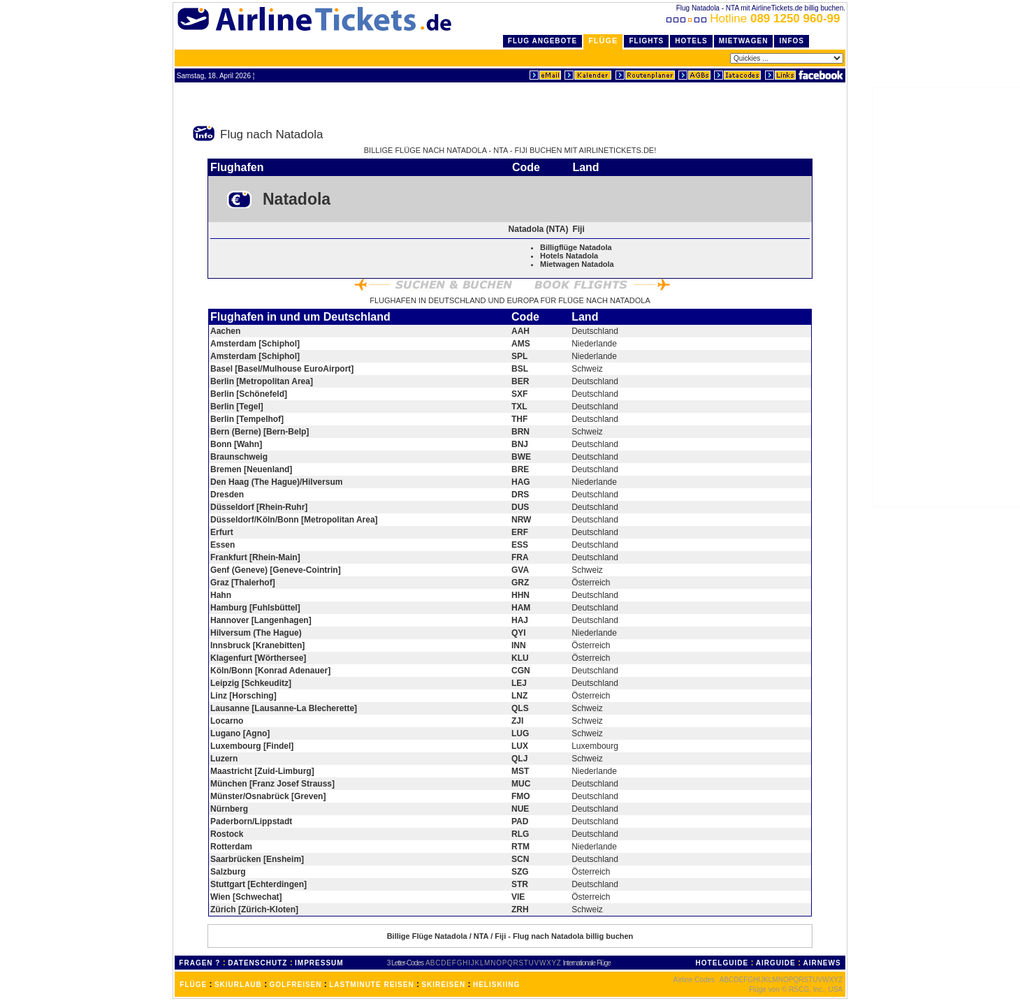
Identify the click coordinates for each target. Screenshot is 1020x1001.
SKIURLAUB (238, 984)
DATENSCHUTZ (257, 963)
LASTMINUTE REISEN (371, 984)
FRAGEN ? (199, 963)
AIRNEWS (821, 963)
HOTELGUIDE (722, 963)
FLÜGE (193, 984)
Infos (791, 41)
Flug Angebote (542, 41)
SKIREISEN (443, 984)
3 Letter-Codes (405, 963)
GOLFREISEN (296, 984)
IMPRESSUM (319, 963)
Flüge (603, 40)
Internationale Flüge (587, 963)
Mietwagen (743, 41)
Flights (646, 41)
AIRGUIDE (776, 963)
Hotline (755, 18)
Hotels (691, 41)
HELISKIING (496, 984)
